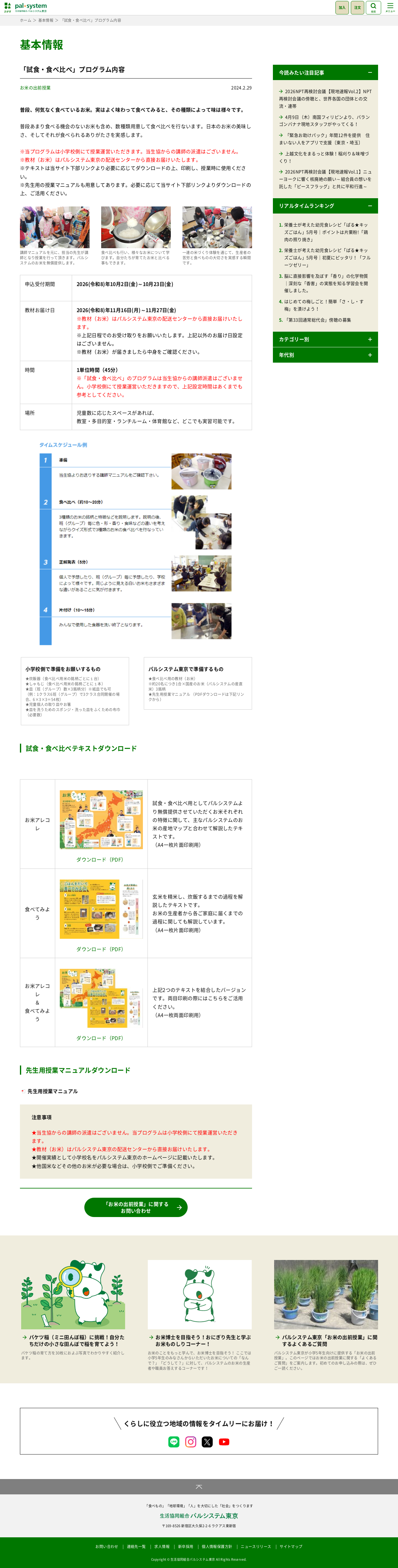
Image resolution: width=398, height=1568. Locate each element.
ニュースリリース (256, 1546)
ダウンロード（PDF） (101, 859)
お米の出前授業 (35, 87)
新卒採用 (185, 1546)
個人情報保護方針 (217, 1546)
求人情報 (162, 1546)
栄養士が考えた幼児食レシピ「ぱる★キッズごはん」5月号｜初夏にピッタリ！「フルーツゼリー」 (327, 257)
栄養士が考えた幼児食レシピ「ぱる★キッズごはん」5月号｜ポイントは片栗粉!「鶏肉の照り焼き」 (326, 232)
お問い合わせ (106, 1546)
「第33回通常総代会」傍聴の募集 (317, 320)
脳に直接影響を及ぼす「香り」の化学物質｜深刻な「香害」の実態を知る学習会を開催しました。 (326, 283)
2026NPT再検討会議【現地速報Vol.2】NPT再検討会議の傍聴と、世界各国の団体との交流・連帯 (325, 98)
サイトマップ (291, 1546)
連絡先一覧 (136, 1546)
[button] (325, 72)
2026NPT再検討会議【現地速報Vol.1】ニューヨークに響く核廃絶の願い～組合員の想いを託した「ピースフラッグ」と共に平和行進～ (325, 178)
